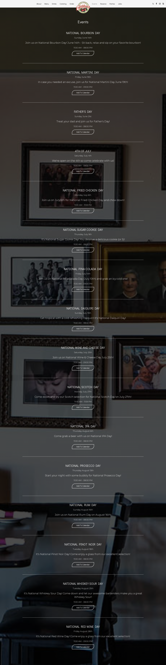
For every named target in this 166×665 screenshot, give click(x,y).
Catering (63, 4)
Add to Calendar (83, 53)
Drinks (54, 4)
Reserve (103, 4)
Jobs (120, 4)
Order (72, 4)
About (39, 4)
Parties (112, 4)
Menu (47, 4)
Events (94, 4)
